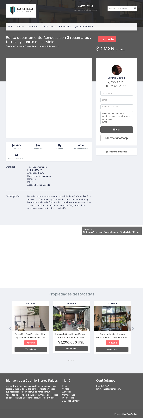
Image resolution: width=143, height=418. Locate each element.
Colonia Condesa (15, 46)
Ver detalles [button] (30, 349)
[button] (9, 329)
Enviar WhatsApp (116, 138)
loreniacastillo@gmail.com (108, 389)
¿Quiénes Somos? (84, 26)
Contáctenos (48, 26)
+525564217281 (117, 86)
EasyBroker (131, 414)
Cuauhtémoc (32, 46)
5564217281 (117, 82)
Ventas (20, 26)
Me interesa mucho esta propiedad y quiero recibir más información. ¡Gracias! (116, 117)
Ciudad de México (49, 46)
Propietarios (65, 26)
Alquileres (33, 26)
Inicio (10, 26)
